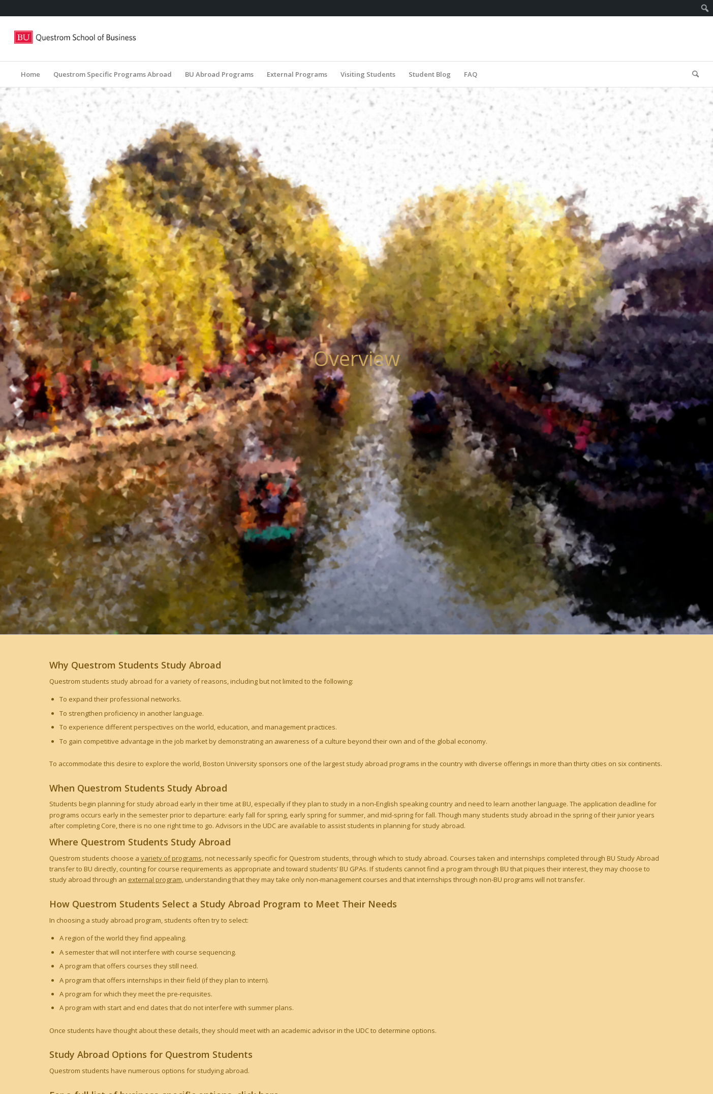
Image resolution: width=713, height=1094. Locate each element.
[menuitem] (705, 8)
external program (155, 879)
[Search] (692, 74)
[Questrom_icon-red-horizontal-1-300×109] (75, 38)
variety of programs (171, 858)
